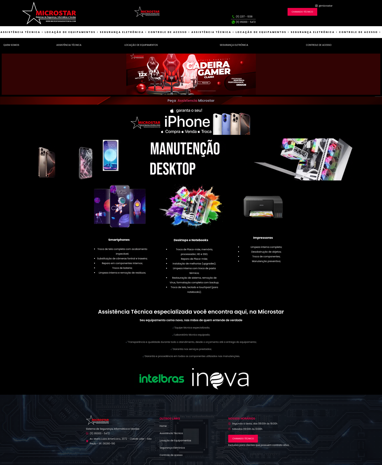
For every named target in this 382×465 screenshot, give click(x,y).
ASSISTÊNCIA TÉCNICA (68, 45)
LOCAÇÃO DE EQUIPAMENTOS (141, 45)
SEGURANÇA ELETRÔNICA (234, 45)
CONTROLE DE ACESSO (318, 45)
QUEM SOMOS (11, 45)
